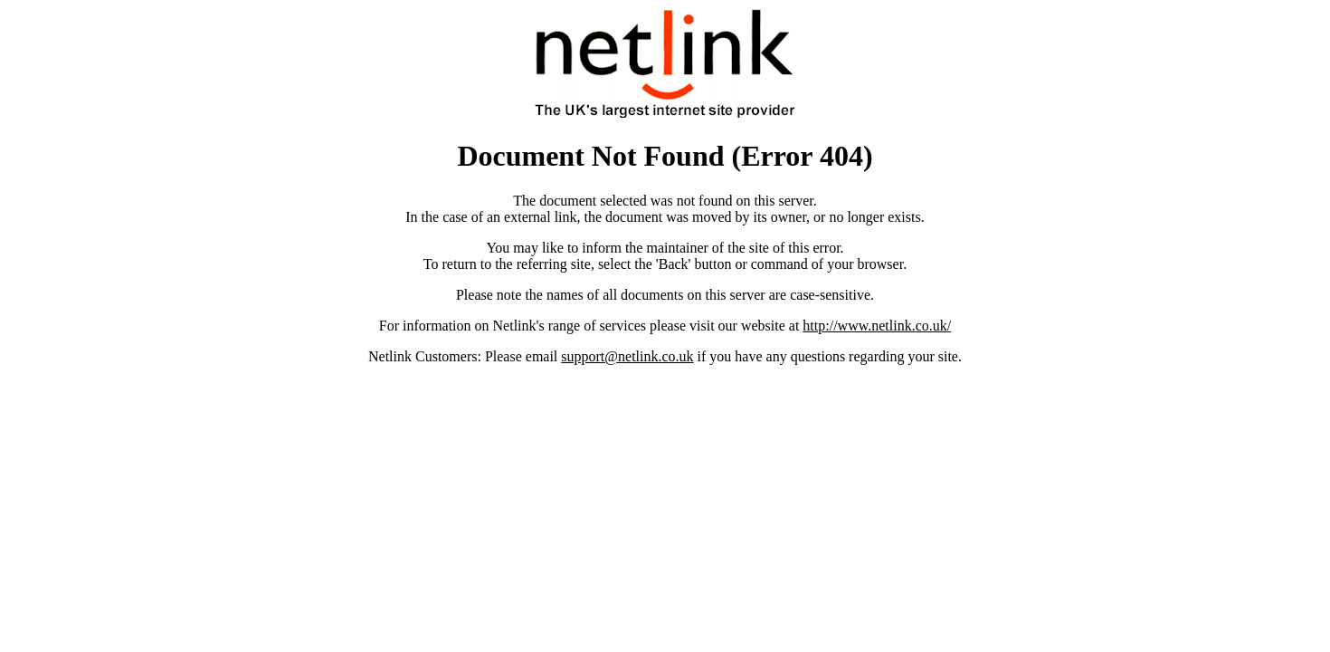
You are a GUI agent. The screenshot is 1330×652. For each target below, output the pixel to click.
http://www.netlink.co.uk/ (877, 325)
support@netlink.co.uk (627, 356)
